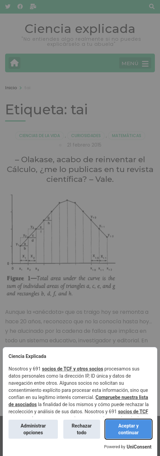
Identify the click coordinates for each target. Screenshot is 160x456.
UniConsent (139, 447)
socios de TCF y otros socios (72, 369)
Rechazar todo (81, 429)
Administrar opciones (33, 429)
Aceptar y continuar (128, 429)
